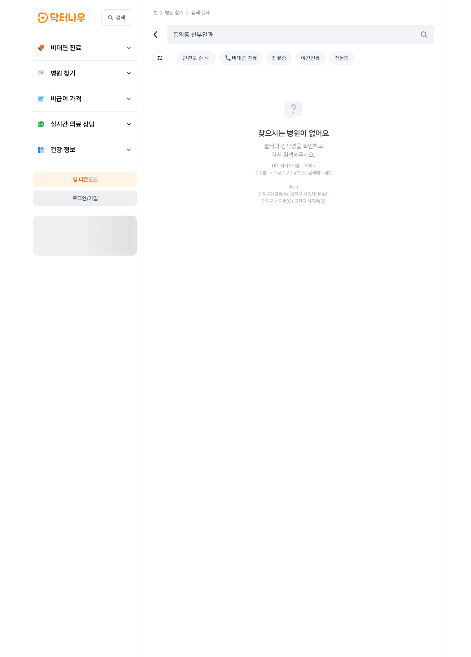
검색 (116, 18)
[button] (61, 18)
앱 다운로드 (85, 179)
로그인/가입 (85, 198)
